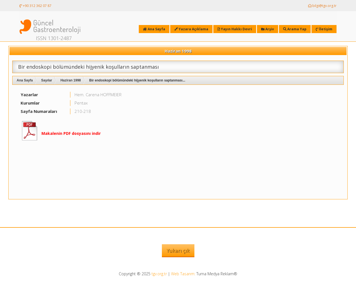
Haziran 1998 (70, 80)
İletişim (324, 29)
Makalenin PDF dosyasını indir (71, 133)
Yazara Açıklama (191, 29)
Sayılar (46, 80)
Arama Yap (294, 29)
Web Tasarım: (183, 273)
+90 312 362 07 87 (35, 5)
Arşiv (267, 29)
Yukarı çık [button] (178, 250)
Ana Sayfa (25, 80)
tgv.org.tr (159, 273)
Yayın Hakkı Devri (234, 29)
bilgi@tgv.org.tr (322, 5)
